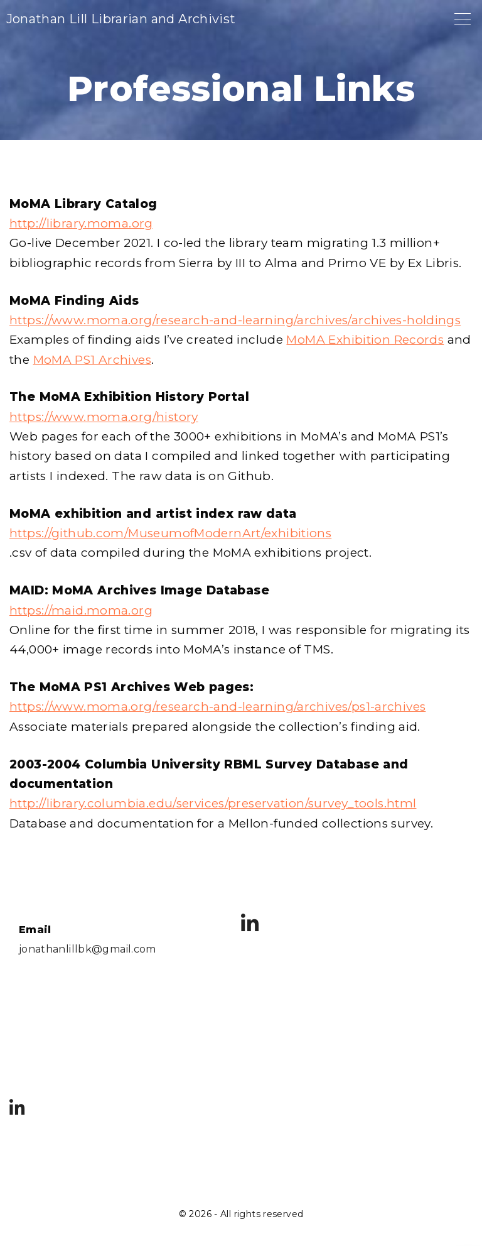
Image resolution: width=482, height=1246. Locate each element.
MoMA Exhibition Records (365, 339)
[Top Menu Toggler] (462, 19)
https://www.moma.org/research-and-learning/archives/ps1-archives (217, 706)
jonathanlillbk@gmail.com (87, 949)
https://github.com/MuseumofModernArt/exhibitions (170, 533)
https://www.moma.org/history (103, 417)
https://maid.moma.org (81, 610)
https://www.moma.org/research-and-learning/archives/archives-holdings (235, 320)
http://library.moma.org (81, 223)
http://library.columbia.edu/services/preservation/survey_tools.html (212, 803)
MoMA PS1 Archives (92, 359)
